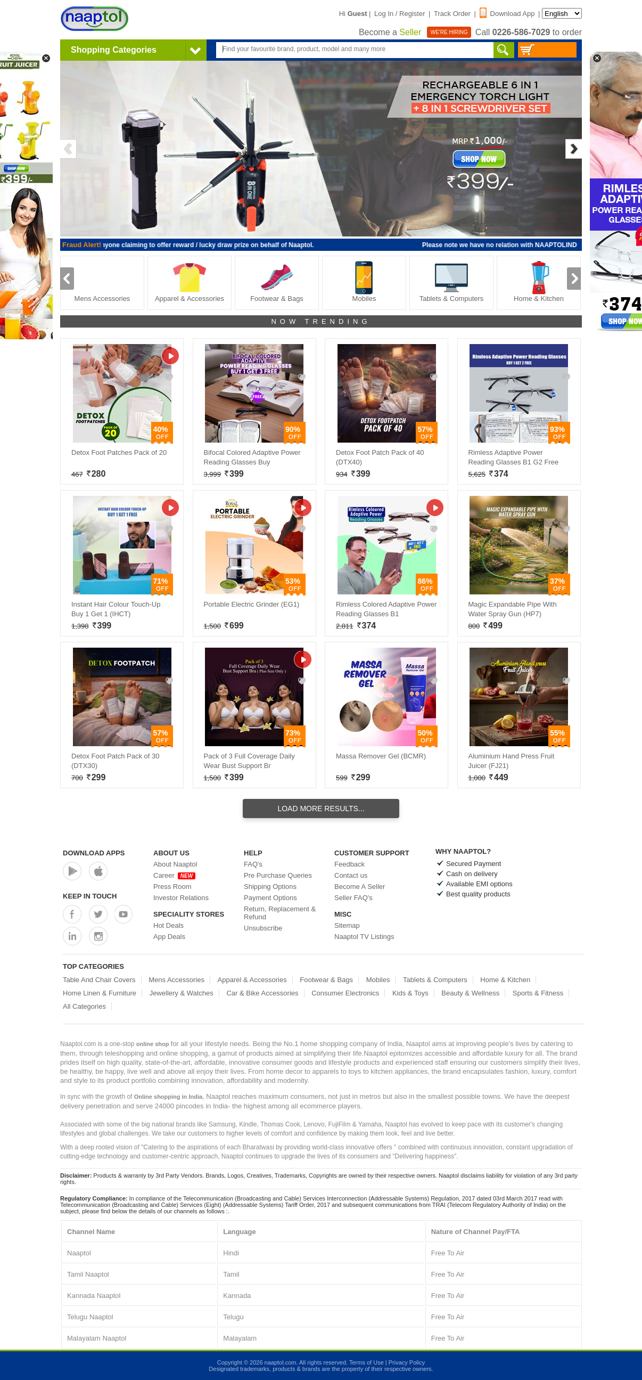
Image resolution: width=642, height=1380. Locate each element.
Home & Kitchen (539, 281)
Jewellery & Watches (181, 993)
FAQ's (253, 864)
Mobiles (364, 281)
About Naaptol (175, 864)
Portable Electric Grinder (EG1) (252, 604)
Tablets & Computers (451, 281)
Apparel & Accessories (189, 281)
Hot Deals (168, 925)
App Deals (169, 937)
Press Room (172, 887)
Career (174, 875)
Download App (507, 14)
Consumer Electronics (345, 993)
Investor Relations (181, 898)
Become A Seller (359, 887)
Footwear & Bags (276, 281)
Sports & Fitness (538, 993)
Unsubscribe (263, 928)
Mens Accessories (102, 281)
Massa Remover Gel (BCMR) (381, 756)
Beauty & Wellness (470, 993)
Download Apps (94, 853)
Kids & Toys (410, 993)
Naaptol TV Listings (364, 937)
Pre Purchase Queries (278, 875)
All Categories (84, 1006)
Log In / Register (399, 14)
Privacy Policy (407, 1362)
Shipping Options (270, 887)
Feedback (349, 864)
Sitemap (347, 925)
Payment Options (270, 898)
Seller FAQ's (353, 898)
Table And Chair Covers (99, 980)
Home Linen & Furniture (99, 993)
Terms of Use (366, 1362)
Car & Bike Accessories (262, 993)
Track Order (452, 14)
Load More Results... (320, 808)
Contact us (350, 875)
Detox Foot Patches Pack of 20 (119, 452)
